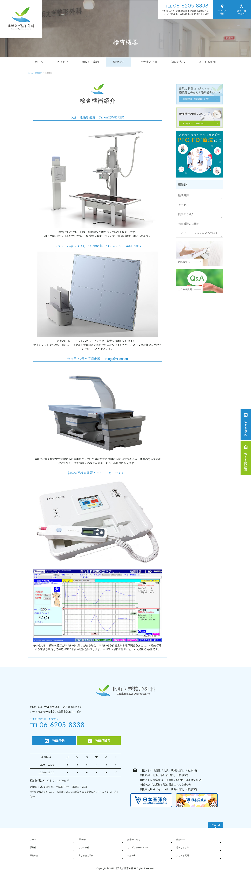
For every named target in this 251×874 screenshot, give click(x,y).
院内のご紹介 (186, 214)
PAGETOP (215, 825)
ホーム (33, 839)
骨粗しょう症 (182, 847)
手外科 (33, 847)
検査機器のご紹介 (188, 223)
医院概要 (183, 195)
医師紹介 (83, 839)
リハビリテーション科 (137, 847)
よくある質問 (182, 855)
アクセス (183, 204)
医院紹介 (34, 855)
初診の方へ (132, 855)
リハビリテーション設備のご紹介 (198, 233)
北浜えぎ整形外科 (124, 868)
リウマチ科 (84, 847)
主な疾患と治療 (86, 855)
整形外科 (180, 839)
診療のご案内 (133, 839)
